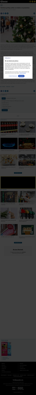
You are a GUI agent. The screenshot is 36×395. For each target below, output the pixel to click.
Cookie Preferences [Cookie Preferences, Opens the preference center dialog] (13, 76)
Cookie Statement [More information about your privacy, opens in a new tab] (23, 73)
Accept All (21, 76)
